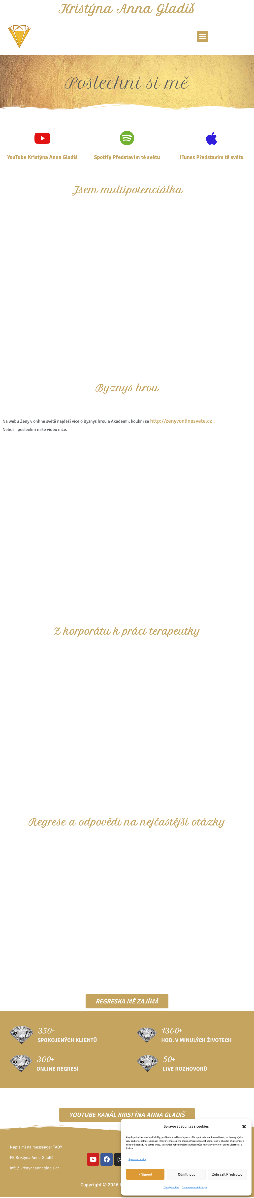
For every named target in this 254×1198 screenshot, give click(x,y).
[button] (244, 1126)
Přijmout (145, 1174)
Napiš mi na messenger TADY (36, 1148)
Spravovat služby (137, 1159)
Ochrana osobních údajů (194, 1187)
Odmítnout (186, 1174)
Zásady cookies (171, 1187)
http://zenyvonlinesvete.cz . (182, 422)
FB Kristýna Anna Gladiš (31, 1158)
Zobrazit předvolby (227, 1174)
